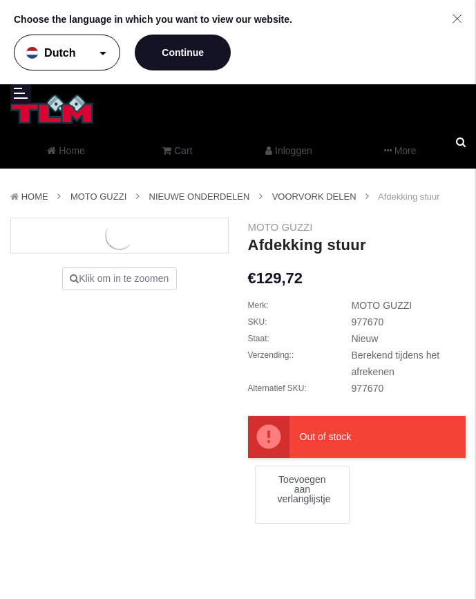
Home (34, 196)
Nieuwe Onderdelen (199, 196)
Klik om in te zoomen (119, 278)
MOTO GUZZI (98, 196)
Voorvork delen (314, 196)
